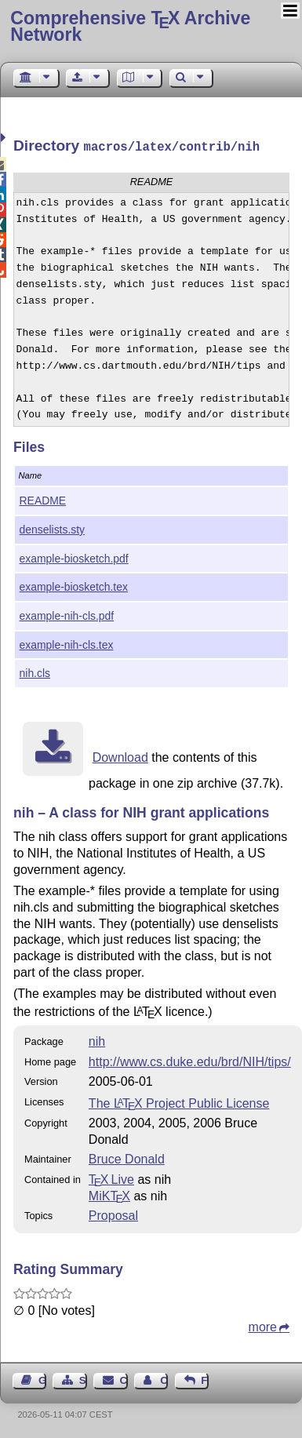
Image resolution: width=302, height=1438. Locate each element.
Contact (124, 1379)
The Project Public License (179, 1102)
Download (120, 756)
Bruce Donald (127, 1157)
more (263, 1325)
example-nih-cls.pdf (67, 614)
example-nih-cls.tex (67, 643)
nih (97, 1040)
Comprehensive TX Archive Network (130, 26)
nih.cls (35, 671)
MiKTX (109, 1194)
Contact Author (164, 1379)
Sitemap (83, 1379)
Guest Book (42, 1379)
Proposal (113, 1214)
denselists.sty (52, 528)
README (43, 499)
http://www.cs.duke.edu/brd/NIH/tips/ (190, 1060)
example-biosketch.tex (74, 585)
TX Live (111, 1178)
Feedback (205, 1379)
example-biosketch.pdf (74, 557)
